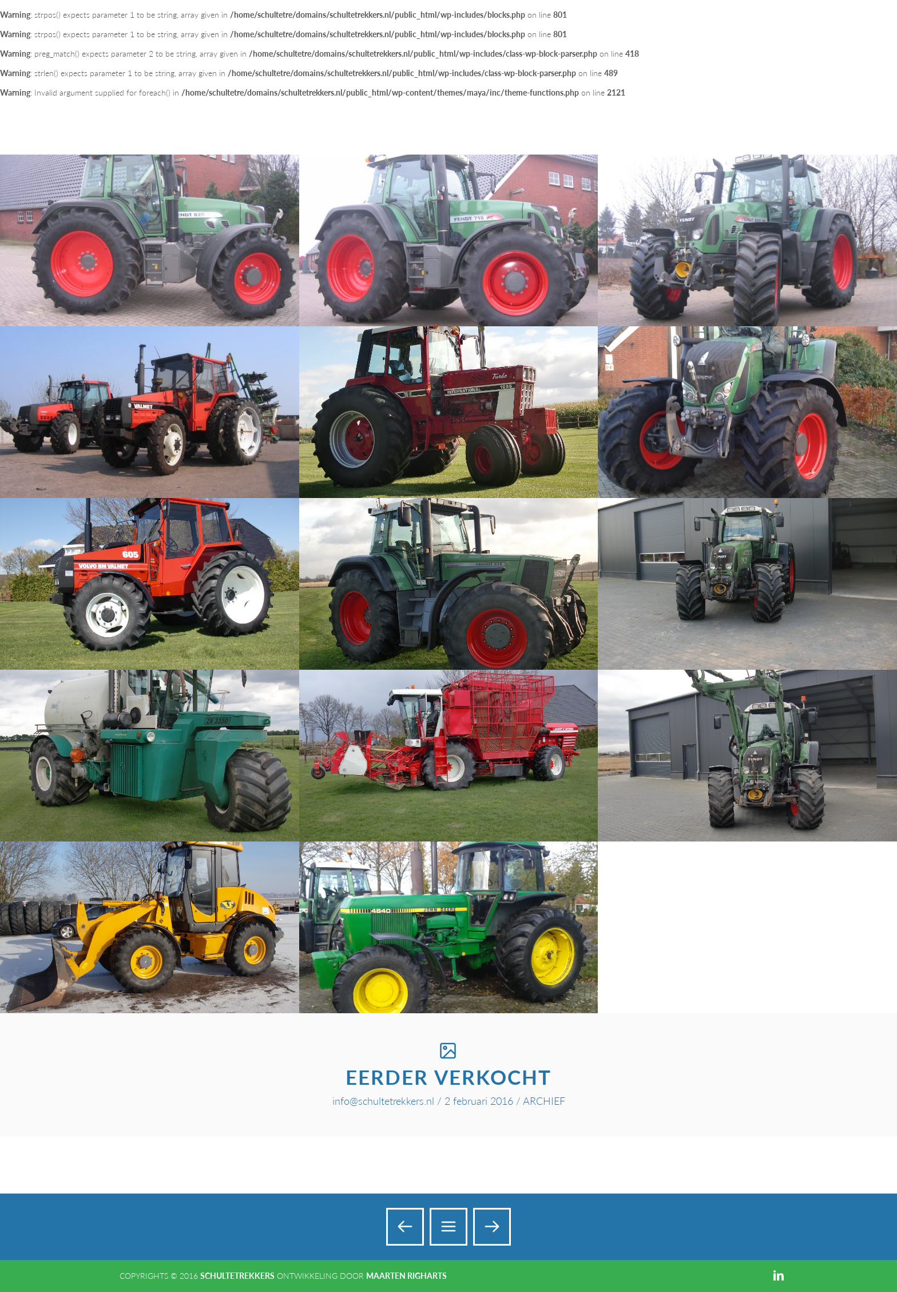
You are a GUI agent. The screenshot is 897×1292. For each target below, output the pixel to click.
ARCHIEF (544, 1101)
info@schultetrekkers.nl (383, 1101)
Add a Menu (864, 22)
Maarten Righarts (406, 1276)
